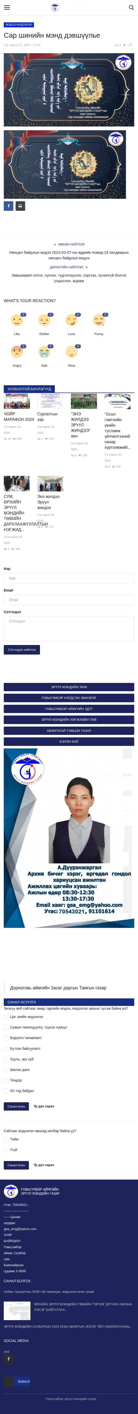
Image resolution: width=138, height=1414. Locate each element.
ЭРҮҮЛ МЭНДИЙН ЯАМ (69, 687)
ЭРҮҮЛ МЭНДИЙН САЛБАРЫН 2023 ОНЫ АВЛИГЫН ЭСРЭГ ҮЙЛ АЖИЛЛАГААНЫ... (68, 1326)
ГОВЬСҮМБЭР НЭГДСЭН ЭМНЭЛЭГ (69, 698)
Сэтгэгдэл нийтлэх (22, 650)
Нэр (7, 569)
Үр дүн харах (44, 1106)
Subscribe (25, 1381)
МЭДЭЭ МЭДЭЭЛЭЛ (19, 24)
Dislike (44, 334)
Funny (98, 334)
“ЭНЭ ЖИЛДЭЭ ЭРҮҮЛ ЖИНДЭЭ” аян (80, 425)
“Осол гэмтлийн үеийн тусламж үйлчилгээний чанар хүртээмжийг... (118, 430)
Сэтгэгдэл (12, 612)
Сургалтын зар (47, 417)
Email (8, 590)
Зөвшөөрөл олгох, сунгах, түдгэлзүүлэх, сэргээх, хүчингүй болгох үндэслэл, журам (69, 278)
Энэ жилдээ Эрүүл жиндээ (48, 502)
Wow (71, 365)
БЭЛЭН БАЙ (69, 741)
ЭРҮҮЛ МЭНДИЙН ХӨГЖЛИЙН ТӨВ (69, 720)
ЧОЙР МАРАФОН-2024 (17, 417)
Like (17, 334)
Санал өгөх (16, 1106)
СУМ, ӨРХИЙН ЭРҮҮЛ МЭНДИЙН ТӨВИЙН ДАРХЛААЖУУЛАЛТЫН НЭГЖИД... (17, 513)
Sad (44, 365)
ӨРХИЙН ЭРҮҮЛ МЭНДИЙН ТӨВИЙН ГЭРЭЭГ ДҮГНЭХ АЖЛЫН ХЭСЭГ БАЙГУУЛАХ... (83, 1307)
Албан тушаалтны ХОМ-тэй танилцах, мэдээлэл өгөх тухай (49, 1292)
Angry (17, 365)
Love (71, 334)
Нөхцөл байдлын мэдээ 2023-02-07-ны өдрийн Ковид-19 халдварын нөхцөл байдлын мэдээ (69, 255)
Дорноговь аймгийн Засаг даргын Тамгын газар (58, 987)
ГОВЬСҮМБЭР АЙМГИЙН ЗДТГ (69, 709)
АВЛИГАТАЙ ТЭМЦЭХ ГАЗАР (69, 731)
